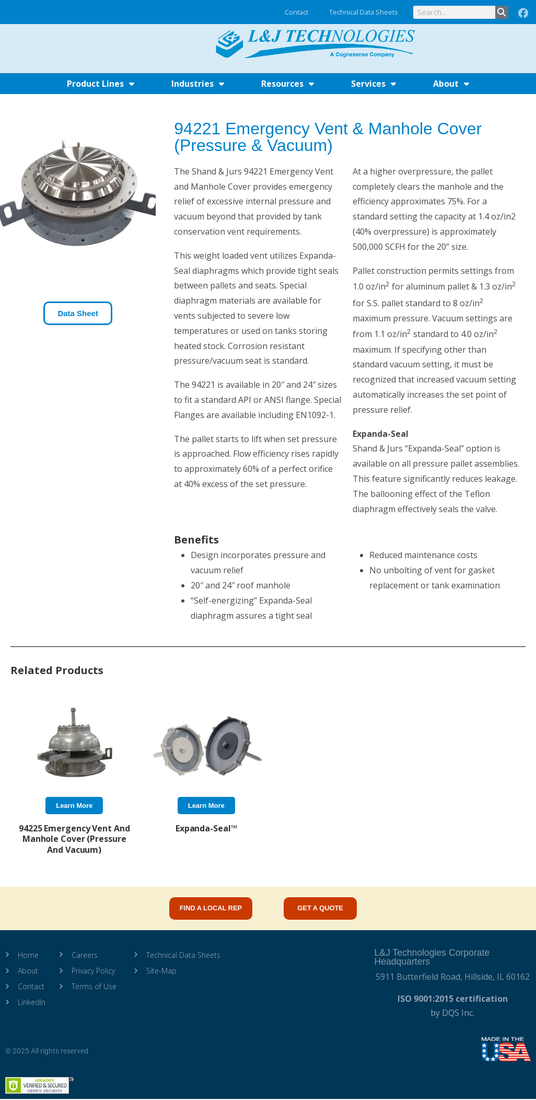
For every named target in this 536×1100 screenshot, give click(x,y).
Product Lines (100, 83)
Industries (197, 83)
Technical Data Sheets (363, 12)
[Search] (501, 12)
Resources (287, 83)
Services (373, 83)
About (451, 83)
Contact (296, 12)
